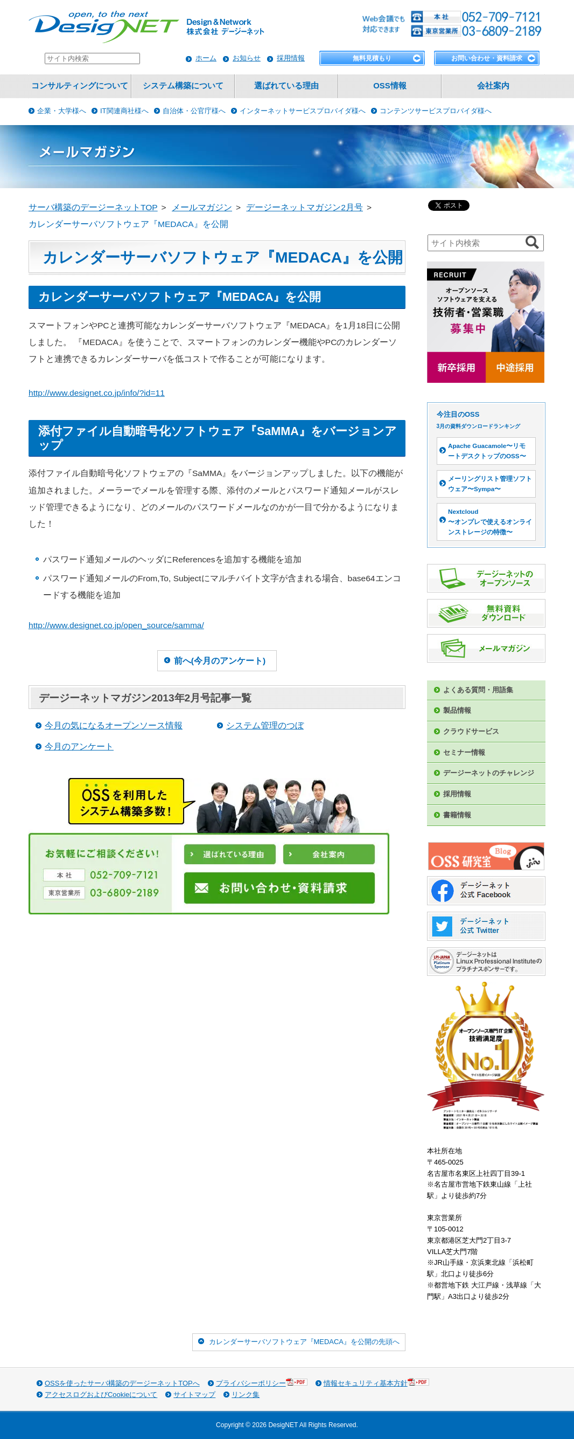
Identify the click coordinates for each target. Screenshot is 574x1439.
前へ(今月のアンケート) (219, 660)
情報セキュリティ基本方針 (376, 1382)
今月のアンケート (79, 746)
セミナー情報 (464, 752)
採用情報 (291, 58)
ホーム (205, 58)
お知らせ (247, 58)
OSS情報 (389, 85)
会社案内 (493, 85)
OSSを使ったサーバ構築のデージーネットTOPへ (122, 1383)
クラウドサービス (471, 731)
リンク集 (246, 1394)
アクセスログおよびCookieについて (101, 1394)
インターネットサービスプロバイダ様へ (303, 111)
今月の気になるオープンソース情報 (114, 725)
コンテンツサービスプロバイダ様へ (436, 111)
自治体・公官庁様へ (194, 111)
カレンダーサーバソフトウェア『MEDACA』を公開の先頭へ (304, 1342)
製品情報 (457, 710)
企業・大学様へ (61, 111)
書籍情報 (457, 815)
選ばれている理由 (286, 85)
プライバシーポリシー (261, 1382)
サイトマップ (194, 1394)
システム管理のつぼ (265, 725)
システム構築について (183, 85)
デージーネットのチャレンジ (488, 773)
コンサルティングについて (79, 85)
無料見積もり (372, 58)
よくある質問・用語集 (478, 690)
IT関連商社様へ (124, 111)
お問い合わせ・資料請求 (486, 58)
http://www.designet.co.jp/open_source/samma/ (116, 625)
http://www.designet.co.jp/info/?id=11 (97, 392)
